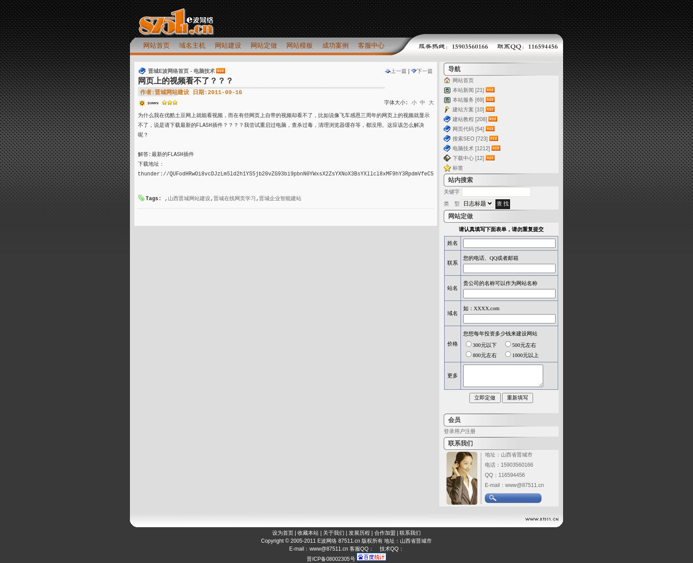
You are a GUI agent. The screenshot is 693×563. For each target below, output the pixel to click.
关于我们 (333, 533)
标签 (458, 168)
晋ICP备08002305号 (331, 559)
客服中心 (371, 45)
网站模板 (299, 45)
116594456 (512, 475)
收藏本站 (308, 533)
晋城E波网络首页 (168, 71)
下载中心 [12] (468, 158)
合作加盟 (385, 533)
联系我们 (410, 533)
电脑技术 (204, 71)
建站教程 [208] (470, 119)
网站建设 (228, 45)
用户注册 (465, 431)
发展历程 (359, 533)
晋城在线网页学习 (234, 199)
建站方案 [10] (468, 110)
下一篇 (422, 71)
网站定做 (264, 45)
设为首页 (282, 533)
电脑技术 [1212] (471, 148)
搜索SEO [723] (470, 139)
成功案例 (335, 45)
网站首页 (156, 45)
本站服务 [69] (468, 100)
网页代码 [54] (468, 129)
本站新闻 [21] (468, 90)
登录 (449, 431)
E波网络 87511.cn (338, 541)
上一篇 (396, 71)
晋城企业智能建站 (280, 199)
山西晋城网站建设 (189, 199)
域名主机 (192, 45)
